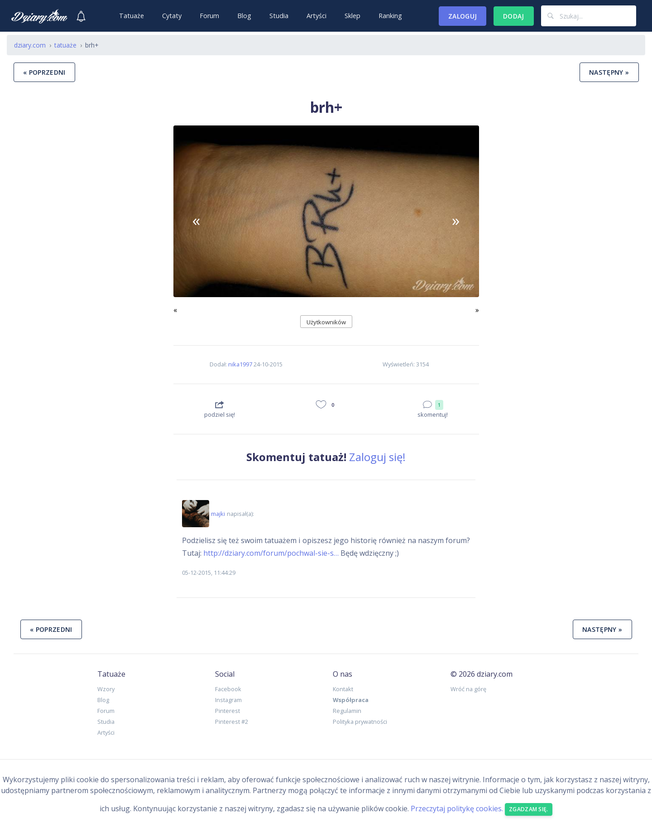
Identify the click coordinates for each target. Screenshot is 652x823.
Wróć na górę (468, 689)
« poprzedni (44, 72)
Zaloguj (462, 16)
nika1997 (240, 364)
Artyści (316, 15)
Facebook (228, 689)
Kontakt (343, 689)
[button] (196, 220)
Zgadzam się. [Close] (528, 809)
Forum (209, 15)
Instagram (228, 700)
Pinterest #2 (231, 721)
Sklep (352, 15)
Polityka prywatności (360, 721)
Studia (278, 15)
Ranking (390, 15)
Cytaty (172, 15)
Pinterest (227, 711)
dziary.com (30, 45)
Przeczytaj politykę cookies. (457, 808)
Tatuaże (131, 15)
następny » (609, 72)
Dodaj (513, 16)
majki (218, 514)
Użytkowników (326, 322)
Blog (244, 15)
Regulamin (347, 711)
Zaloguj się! (377, 456)
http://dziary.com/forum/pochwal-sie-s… (271, 553)
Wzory (106, 689)
